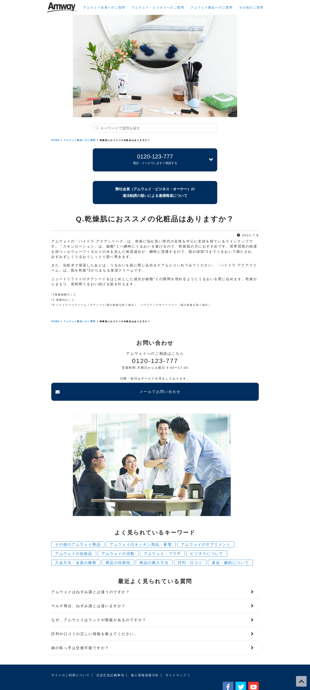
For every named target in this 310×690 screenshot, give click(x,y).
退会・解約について (230, 549)
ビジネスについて (206, 540)
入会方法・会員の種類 (76, 549)
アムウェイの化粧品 (73, 540)
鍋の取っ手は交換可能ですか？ (80, 634)
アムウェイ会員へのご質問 (104, 7)
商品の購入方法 (154, 549)
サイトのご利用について (70, 661)
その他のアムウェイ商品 (78, 531)
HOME (55, 140)
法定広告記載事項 (110, 661)
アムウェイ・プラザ (162, 540)
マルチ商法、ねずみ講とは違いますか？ (88, 592)
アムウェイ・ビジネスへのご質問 (158, 7)
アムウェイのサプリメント (206, 531)
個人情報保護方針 (145, 661)
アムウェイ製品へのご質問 (212, 7)
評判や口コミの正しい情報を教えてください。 (94, 620)
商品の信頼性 (118, 549)
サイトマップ (176, 661)
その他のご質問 (251, 7)
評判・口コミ (190, 549)
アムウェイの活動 (117, 540)
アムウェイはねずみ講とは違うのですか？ (90, 578)
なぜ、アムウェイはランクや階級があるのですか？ (99, 606)
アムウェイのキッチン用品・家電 (141, 531)
